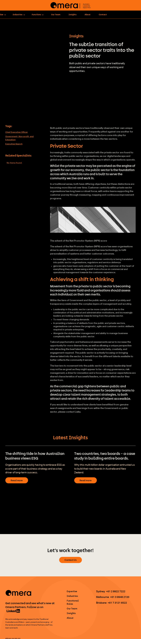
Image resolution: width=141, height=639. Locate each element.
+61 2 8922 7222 (115, 591)
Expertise (72, 591)
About (88, 14)
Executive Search (13, 144)
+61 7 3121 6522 (117, 603)
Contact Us (70, 560)
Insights (72, 14)
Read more (17, 480)
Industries (72, 596)
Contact (103, 14)
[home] (70, 5)
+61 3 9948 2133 (119, 597)
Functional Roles (73, 602)
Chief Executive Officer (16, 132)
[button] (19, 15)
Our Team (55, 14)
